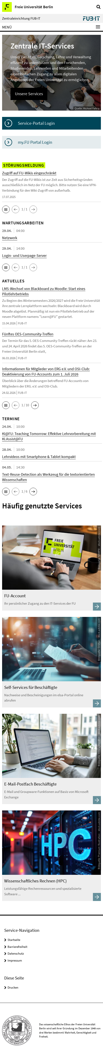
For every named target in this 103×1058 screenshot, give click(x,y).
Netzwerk (9, 237)
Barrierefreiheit (17, 947)
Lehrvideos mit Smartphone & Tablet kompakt (39, 456)
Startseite (14, 940)
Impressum (15, 960)
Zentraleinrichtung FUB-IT (21, 18)
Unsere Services (29, 93)
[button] (6, 209)
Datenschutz (16, 953)
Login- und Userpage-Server (24, 255)
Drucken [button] (13, 987)
